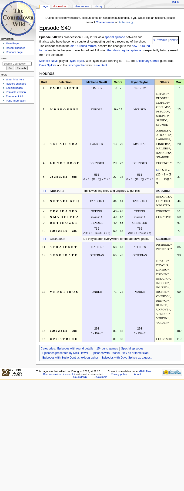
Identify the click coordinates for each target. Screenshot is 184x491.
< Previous (160, 40)
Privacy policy (119, 374)
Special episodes (132, 348)
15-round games (107, 348)
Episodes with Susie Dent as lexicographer (70, 357)
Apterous (124, 22)
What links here (15, 79)
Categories (48, 348)
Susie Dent (100, 65)
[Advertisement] (17, 140)
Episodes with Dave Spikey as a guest (126, 357)
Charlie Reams (105, 22)
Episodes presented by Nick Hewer (65, 353)
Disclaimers (100, 377)
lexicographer (77, 65)
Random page (14, 52)
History (98, 6)
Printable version (16, 92)
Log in (175, 1)
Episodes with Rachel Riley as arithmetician (119, 353)
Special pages (14, 87)
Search (5, 58)
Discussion (60, 6)
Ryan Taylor (76, 61)
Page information (16, 100)
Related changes (16, 83)
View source (82, 6)
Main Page (12, 43)
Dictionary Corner (147, 61)
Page (45, 6)
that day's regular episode (124, 50)
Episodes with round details (75, 348)
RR (158, 170)
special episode (115, 37)
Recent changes (15, 47)
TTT (44, 190)
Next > (173, 40)
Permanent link (14, 96)
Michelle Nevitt (49, 61)
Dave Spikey (47, 65)
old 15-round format (83, 46)
